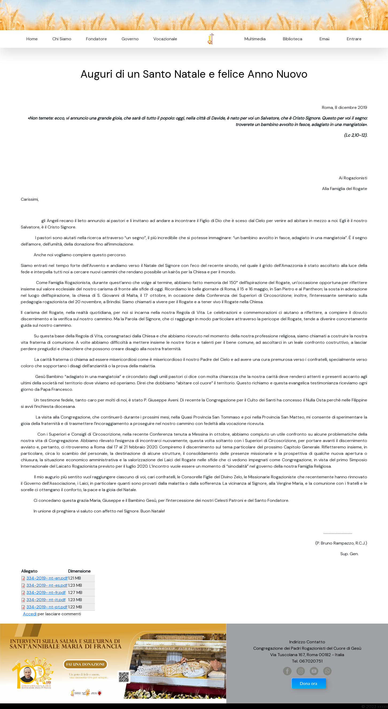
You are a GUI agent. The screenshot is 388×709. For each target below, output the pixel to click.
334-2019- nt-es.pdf (46, 585)
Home (32, 39)
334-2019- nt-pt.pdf (46, 607)
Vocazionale (165, 39)
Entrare (354, 39)
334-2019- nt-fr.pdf (45, 592)
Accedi (30, 614)
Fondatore (96, 39)
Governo (130, 39)
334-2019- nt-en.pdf (47, 578)
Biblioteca (292, 39)
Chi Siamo (61, 39)
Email (323, 39)
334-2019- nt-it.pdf (45, 599)
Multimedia (255, 39)
